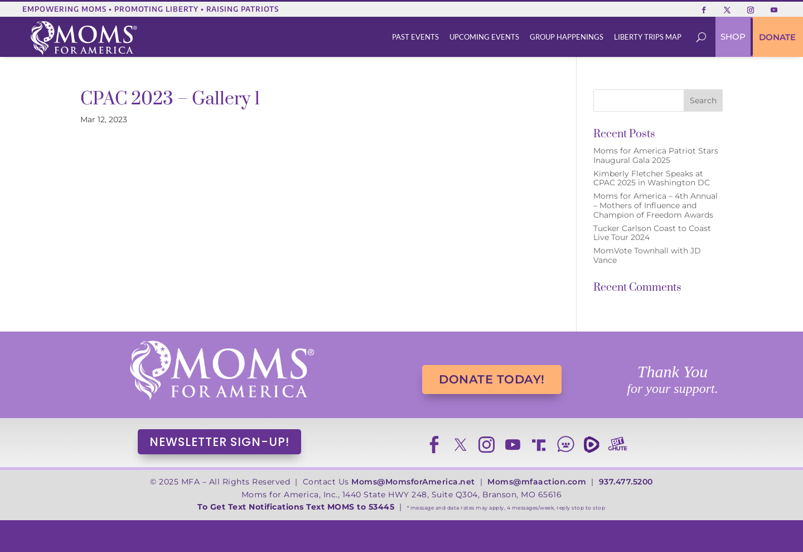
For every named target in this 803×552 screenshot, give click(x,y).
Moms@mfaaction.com (536, 482)
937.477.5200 (626, 482)
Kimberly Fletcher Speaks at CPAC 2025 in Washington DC (651, 178)
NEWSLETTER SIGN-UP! (219, 442)
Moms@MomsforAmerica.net (413, 482)
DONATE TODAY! (492, 379)
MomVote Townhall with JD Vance (647, 255)
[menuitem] (416, 37)
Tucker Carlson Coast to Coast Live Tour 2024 (652, 233)
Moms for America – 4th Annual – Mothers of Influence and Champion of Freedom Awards (655, 205)
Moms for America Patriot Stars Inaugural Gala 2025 (655, 155)
